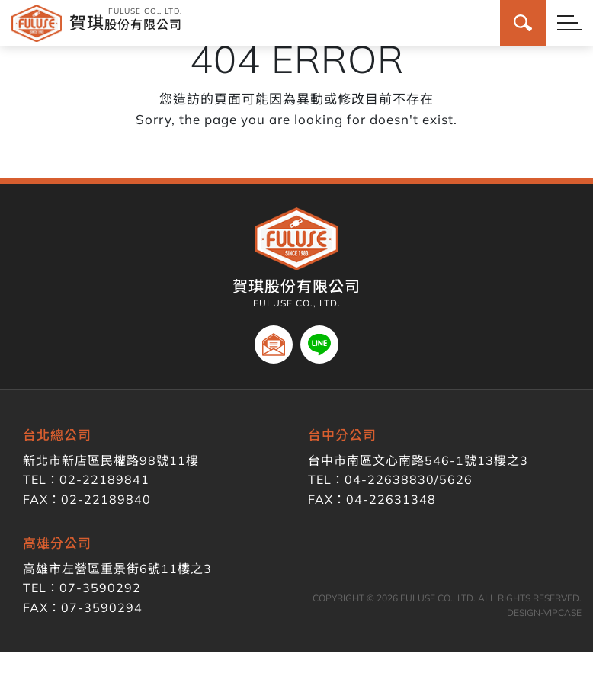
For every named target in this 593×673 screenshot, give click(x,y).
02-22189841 (104, 479)
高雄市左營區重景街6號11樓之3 (117, 568)
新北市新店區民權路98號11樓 (111, 460)
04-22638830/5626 (409, 479)
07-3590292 (100, 587)
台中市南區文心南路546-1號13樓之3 (418, 460)
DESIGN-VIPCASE (544, 612)
